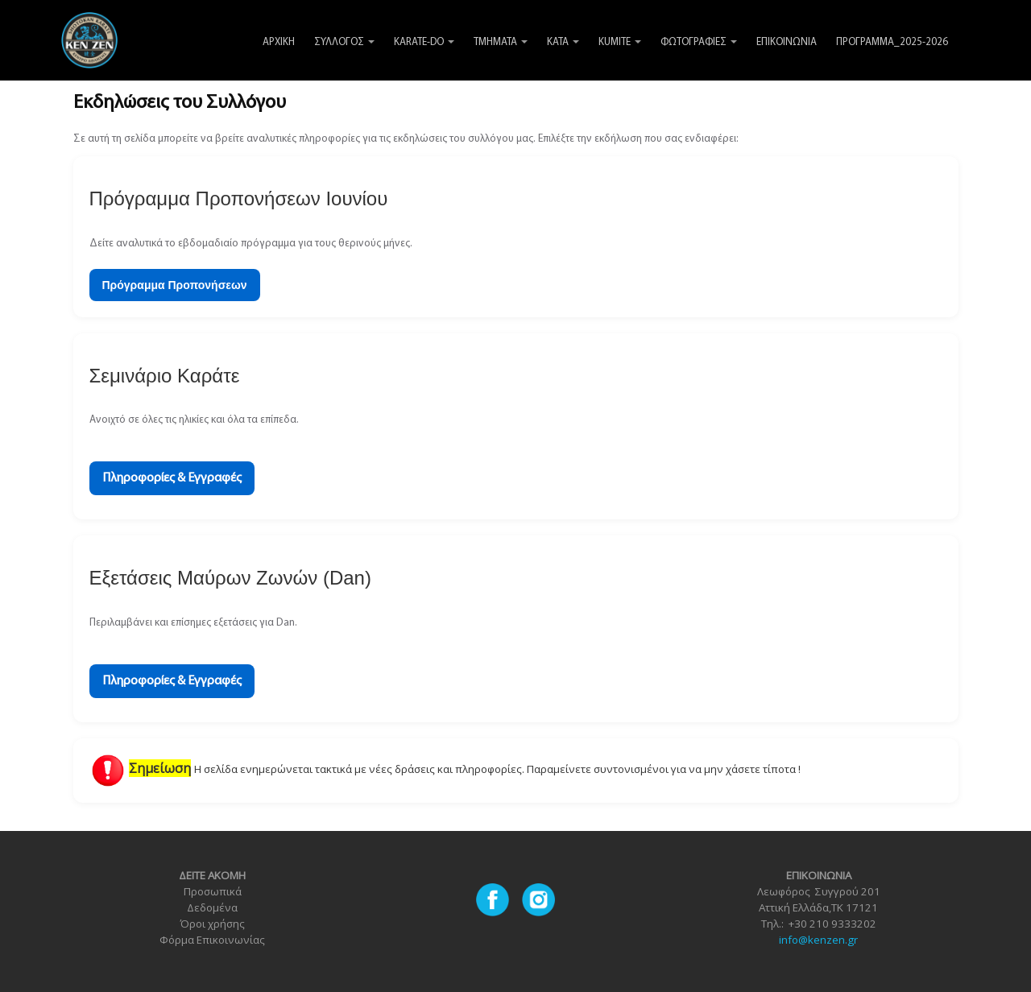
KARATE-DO (424, 42)
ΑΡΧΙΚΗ (279, 42)
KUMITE (619, 42)
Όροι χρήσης (212, 923)
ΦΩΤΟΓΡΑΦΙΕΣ (698, 42)
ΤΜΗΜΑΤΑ (501, 42)
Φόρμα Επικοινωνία (209, 939)
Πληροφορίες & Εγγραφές (172, 478)
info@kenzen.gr (818, 939)
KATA (563, 42)
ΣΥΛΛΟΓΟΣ (344, 42)
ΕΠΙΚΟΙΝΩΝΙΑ (786, 42)
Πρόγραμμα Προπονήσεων (174, 285)
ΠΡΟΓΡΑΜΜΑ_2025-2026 (892, 42)
